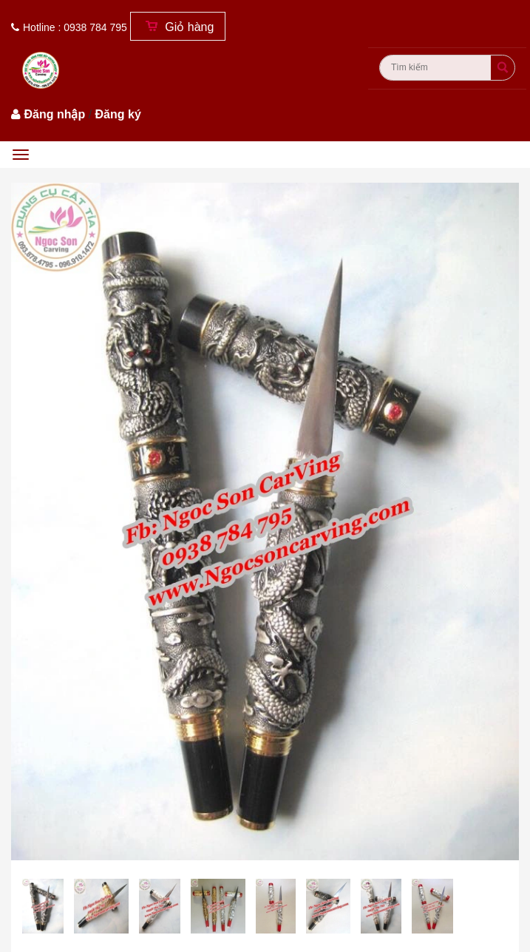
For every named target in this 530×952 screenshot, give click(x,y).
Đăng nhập (54, 114)
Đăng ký (118, 114)
